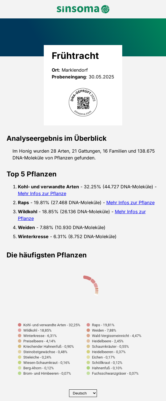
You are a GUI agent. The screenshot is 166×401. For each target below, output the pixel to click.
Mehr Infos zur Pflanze (42, 193)
